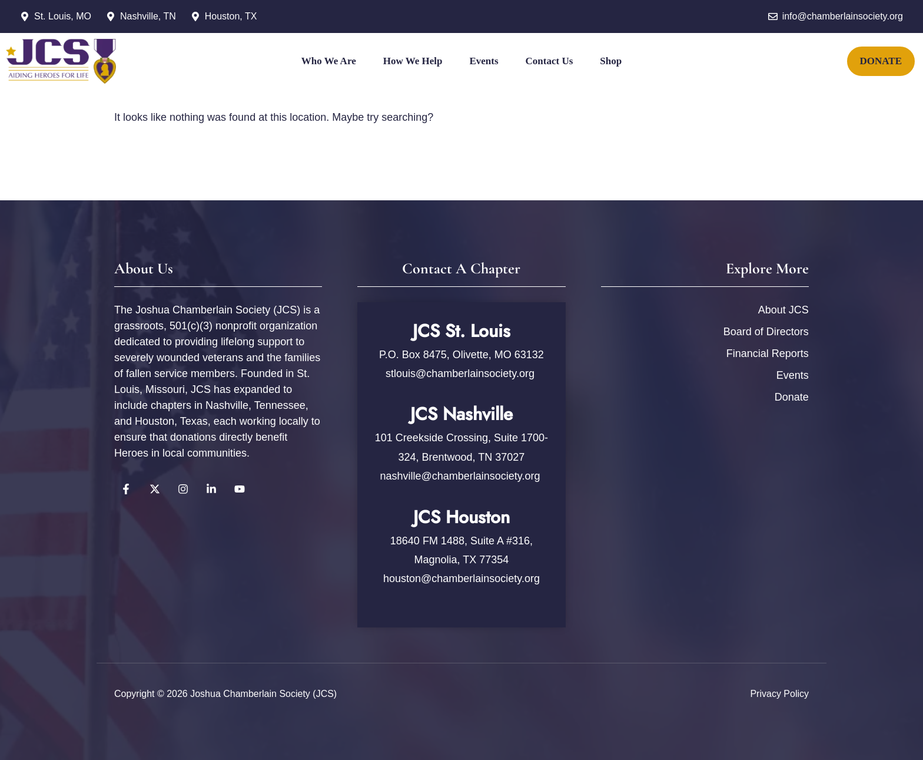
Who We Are (328, 61)
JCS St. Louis (461, 330)
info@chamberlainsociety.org (842, 16)
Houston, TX (231, 16)
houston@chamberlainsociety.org (461, 578)
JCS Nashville (461, 414)
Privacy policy (779, 694)
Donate (792, 397)
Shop (611, 61)
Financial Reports (767, 353)
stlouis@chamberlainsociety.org (461, 373)
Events (483, 61)
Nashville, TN (148, 16)
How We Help (413, 61)
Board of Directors (766, 332)
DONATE (881, 61)
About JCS (783, 310)
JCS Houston (461, 517)
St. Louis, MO (62, 16)
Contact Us (549, 61)
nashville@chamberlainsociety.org (460, 476)
